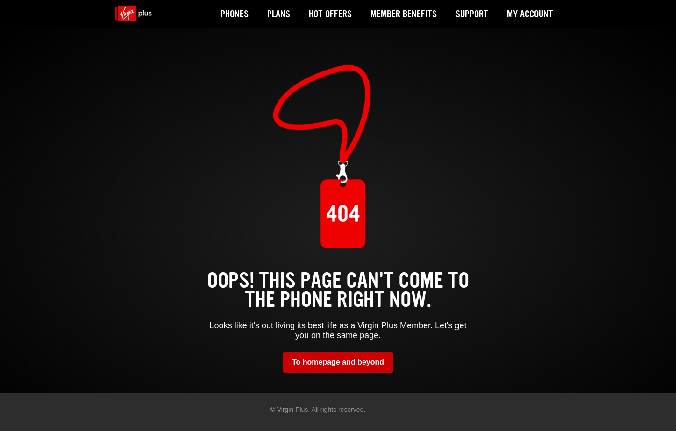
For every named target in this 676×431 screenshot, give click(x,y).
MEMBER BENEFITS (403, 14)
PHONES (235, 14)
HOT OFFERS (330, 14)
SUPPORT (471, 14)
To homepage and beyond (338, 362)
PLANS (278, 14)
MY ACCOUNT (530, 14)
